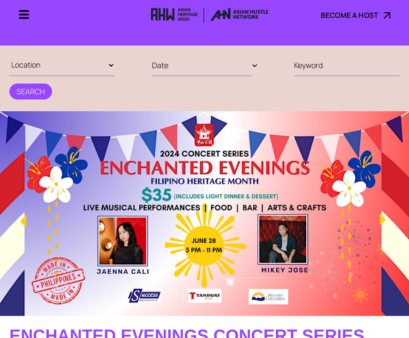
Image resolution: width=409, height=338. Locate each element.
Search (30, 91)
